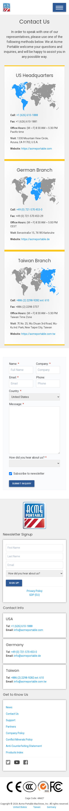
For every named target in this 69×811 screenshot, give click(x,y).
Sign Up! (14, 583)
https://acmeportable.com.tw (38, 333)
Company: (43, 364)
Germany (51, 807)
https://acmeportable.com (36, 148)
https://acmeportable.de (35, 239)
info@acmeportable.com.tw (30, 681)
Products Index (14, 752)
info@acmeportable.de (27, 655)
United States (20, 807)
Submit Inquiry (21, 483)
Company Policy (15, 733)
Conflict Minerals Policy (19, 739)
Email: (14, 377)
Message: (16, 404)
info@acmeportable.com (28, 630)
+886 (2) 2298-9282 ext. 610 (32, 300)
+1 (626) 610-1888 (27, 115)
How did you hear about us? (28, 457)
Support (10, 720)
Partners (11, 726)
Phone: (40, 377)
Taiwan (36, 807)
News (9, 707)
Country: (15, 391)
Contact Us (12, 713)
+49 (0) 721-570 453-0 (29, 209)
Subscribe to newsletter (28, 473)
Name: (14, 364)
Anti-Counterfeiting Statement (24, 746)
